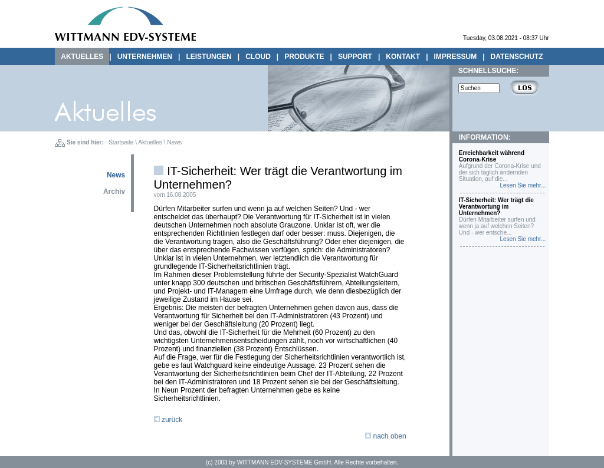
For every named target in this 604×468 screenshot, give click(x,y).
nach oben (385, 436)
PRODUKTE (304, 56)
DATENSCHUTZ (517, 56)
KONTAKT (403, 56)
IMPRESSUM (455, 56)
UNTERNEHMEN (144, 56)
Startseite (121, 142)
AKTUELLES (82, 56)
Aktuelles (150, 142)
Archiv (114, 191)
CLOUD (258, 56)
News (174, 142)
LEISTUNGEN (208, 56)
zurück (168, 420)
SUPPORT (355, 56)
